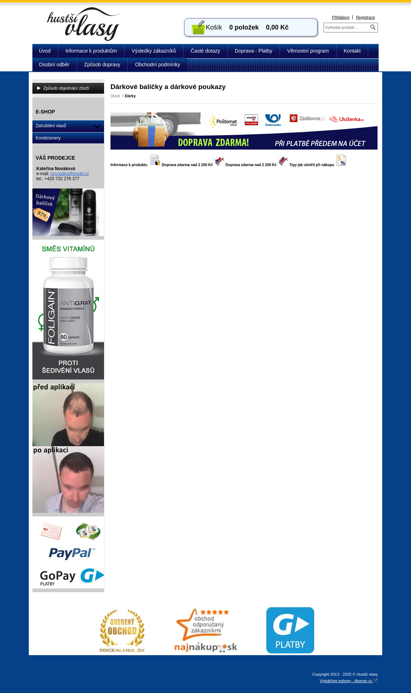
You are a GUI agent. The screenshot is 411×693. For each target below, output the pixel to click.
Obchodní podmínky (157, 64)
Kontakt (352, 51)
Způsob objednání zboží (66, 88)
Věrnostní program (308, 51)
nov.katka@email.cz (69, 173)
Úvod (45, 51)
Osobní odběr (54, 64)
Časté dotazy (205, 51)
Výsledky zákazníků (154, 51)
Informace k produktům (91, 51)
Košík (214, 27)
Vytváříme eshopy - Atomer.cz (349, 681)
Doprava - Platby (253, 51)
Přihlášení (340, 17)
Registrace (365, 17)
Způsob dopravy (102, 64)
